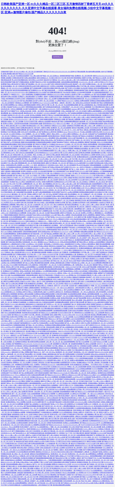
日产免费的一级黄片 (41, 96)
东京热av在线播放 (35, 115)
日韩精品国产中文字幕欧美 (9, 373)
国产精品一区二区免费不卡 (30, 159)
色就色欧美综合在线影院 (46, 238)
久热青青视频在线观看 (85, 358)
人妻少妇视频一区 (9, 341)
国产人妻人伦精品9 (53, 435)
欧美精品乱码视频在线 (71, 292)
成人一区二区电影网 (97, 312)
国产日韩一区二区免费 (30, 474)
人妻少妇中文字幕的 (32, 186)
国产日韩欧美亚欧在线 (84, 184)
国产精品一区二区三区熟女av (49, 76)
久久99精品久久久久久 (31, 248)
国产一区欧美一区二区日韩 (91, 209)
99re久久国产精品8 (75, 260)
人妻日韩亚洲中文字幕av (83, 287)
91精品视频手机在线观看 (24, 192)
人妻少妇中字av (62, 113)
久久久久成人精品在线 (17, 304)
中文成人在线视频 (86, 132)
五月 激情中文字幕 (80, 217)
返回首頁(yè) (57, 57)
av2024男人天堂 (108, 385)
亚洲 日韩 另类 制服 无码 (28, 202)
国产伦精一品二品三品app (104, 474)
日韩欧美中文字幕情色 (53, 157)
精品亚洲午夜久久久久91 (23, 252)
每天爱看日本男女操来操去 (48, 331)
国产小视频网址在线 (45, 211)
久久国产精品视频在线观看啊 (37, 136)
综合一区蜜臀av (35, 364)
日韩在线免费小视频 (35, 123)
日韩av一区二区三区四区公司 (72, 273)
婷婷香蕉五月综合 (80, 200)
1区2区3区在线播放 (65, 470)
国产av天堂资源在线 (13, 142)
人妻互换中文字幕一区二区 (61, 258)
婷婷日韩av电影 (59, 88)
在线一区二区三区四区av (80, 182)
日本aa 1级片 (14, 169)
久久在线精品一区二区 (30, 238)
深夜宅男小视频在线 (100, 466)
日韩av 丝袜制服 (66, 111)
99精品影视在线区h (32, 275)
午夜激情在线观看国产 (33, 412)
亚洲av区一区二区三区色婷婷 (68, 179)
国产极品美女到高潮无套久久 (68, 398)
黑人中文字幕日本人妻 (63, 443)
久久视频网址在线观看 (106, 387)
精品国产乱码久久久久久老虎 (79, 171)
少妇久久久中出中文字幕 (50, 254)
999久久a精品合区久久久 (61, 279)
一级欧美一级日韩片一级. (67, 103)
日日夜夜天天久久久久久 (58, 366)
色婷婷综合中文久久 (19, 236)
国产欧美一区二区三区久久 (39, 437)
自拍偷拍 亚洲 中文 (73, 346)
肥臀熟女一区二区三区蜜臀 (22, 362)
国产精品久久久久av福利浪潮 (76, 163)
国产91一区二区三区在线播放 (42, 464)
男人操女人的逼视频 (89, 344)
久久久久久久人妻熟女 (51, 206)
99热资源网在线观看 (99, 140)
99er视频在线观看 (43, 333)
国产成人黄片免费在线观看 (66, 354)
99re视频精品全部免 (96, 327)
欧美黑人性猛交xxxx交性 (29, 171)
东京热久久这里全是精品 (46, 356)
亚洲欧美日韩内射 (27, 391)
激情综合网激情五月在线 (90, 335)
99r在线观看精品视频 (53, 82)
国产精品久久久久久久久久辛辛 (90, 423)
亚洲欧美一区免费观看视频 (71, 252)
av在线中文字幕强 (104, 202)
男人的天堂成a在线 (82, 165)
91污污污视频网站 (6, 300)
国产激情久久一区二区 (55, 408)
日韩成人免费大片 (33, 194)
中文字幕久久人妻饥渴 (22, 481)
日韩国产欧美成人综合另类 (76, 177)
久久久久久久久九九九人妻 (19, 92)
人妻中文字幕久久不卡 (101, 82)
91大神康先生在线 (33, 302)
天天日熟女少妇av (96, 364)
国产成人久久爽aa (28, 263)
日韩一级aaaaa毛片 (94, 238)
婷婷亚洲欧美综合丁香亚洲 (56, 136)
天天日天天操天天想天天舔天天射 (62, 452)
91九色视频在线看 (38, 240)
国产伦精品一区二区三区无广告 (82, 140)
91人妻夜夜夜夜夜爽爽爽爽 (100, 167)
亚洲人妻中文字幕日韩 (52, 418)
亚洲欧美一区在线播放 (99, 346)
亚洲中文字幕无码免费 (46, 130)
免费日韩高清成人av (99, 248)
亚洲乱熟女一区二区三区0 (83, 265)
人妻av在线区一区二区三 (30, 219)
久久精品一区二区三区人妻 (73, 144)
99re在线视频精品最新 (18, 275)
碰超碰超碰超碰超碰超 (56, 420)
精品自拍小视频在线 (66, 161)
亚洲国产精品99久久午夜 (38, 82)
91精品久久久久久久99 (99, 206)
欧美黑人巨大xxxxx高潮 (103, 155)
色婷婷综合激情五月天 (97, 117)
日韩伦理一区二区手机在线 (36, 483)
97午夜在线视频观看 (41, 329)
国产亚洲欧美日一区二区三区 (80, 186)
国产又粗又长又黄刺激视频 (24, 152)
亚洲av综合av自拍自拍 (83, 103)
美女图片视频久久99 (77, 188)
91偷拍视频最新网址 (83, 236)
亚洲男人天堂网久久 (87, 213)
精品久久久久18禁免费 (71, 283)
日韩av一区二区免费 (50, 98)
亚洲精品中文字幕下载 (33, 379)
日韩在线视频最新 (95, 165)
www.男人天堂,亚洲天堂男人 (84, 233)
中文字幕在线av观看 (13, 132)
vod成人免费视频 (74, 231)
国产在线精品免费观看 (75, 113)
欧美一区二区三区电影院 (68, 165)
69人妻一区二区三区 (56, 105)
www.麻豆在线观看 (31, 360)
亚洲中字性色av (106, 188)
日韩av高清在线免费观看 (52, 111)
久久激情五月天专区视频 (78, 393)
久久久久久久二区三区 (86, 82)
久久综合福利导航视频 (83, 92)
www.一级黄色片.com (12, 335)
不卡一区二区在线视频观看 (22, 398)
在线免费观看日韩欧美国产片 (44, 209)
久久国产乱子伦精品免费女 (40, 323)
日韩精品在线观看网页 (95, 416)
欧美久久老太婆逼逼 (43, 215)
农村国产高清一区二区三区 (19, 308)
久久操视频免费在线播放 (44, 267)
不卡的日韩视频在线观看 (46, 150)
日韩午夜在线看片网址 (85, 348)
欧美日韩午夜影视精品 (74, 78)
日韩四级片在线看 (86, 346)
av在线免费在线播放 (95, 157)
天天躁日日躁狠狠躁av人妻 (67, 254)
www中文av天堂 (30, 298)
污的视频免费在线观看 (97, 96)
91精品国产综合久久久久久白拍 (93, 310)
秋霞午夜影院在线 (77, 429)
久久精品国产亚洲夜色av (89, 269)
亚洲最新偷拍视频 (63, 98)
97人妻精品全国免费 (62, 393)
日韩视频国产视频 (27, 167)
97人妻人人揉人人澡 (64, 159)
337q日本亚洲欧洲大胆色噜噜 (25, 452)
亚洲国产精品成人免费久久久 (98, 90)
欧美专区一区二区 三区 (101, 460)
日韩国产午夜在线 (97, 186)
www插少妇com (101, 179)
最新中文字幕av (87, 78)
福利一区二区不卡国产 (61, 238)
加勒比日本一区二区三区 (63, 186)
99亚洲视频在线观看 (19, 190)
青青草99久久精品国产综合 (27, 215)
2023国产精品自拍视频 (52, 213)
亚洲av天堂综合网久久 (11, 358)
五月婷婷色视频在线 (13, 485)
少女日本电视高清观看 (86, 329)
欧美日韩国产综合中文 (59, 192)
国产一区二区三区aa (45, 194)
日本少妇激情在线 (82, 80)
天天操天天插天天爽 (24, 443)
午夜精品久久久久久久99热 (55, 94)
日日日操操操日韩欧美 (84, 275)
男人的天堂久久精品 (69, 236)
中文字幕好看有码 (78, 433)
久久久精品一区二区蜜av (38, 175)
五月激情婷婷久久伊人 (8, 152)
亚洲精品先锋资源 (94, 80)
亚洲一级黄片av (26, 435)
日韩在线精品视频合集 (105, 144)
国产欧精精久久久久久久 (17, 221)
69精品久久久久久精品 (58, 125)
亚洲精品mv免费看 (107, 298)
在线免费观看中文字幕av (98, 152)
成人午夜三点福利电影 (90, 198)
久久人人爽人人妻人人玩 (13, 435)
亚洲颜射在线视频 (40, 94)
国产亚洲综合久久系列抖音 (48, 132)
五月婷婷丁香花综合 (37, 362)
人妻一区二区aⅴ (33, 119)
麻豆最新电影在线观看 (39, 252)
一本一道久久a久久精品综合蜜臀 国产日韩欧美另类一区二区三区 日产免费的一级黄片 (36, 450)
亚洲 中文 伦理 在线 (77, 281)
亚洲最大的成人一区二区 (94, 84)
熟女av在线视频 (38, 387)
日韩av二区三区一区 (53, 148)
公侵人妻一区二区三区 (53, 341)
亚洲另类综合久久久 (49, 123)
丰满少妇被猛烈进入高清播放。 (11, 138)
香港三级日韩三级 (11, 125)
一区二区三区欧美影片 (92, 169)
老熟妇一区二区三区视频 (15, 121)
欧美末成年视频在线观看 (62, 281)
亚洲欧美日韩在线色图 (69, 400)
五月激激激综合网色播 (13, 167)
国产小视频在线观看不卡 (82, 285)
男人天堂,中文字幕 (15, 184)
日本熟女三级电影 (64, 175)
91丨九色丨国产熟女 (76, 130)
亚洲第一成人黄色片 (62, 387)
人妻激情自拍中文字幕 (17, 244)
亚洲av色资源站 (12, 96)
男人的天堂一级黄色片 (84, 206)
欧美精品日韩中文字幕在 (9, 479)
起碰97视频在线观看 (46, 119)
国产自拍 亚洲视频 (100, 94)
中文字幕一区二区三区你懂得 (83, 331)
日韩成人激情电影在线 (57, 263)
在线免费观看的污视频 (89, 273)
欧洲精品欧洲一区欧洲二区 (103, 136)
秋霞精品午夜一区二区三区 (104, 435)
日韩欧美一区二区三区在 (97, 182)
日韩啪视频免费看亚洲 (71, 121)
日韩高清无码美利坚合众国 (63, 84)
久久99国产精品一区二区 (94, 477)
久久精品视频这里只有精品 (93, 281)
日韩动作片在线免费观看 (17, 250)
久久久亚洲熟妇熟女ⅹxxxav (95, 109)
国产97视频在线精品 (22, 82)
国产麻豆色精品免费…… (50, 90)
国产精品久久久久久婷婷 (20, 314)
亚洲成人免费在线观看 (81, 100)
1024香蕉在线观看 (22, 423)
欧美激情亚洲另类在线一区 (41, 306)
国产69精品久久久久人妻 (69, 483)
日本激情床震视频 (67, 148)
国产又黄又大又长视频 (72, 88)
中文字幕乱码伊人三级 (63, 188)
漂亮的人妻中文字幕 (42, 105)
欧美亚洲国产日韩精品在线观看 (65, 379)
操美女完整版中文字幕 (68, 157)
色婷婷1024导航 (60, 202)
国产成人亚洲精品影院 (26, 373)
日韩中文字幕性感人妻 (103, 146)
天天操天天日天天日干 (31, 369)
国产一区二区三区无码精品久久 (33, 371)
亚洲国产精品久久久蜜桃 (63, 350)
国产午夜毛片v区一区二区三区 (51, 406)
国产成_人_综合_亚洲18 (76, 169)
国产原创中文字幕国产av (41, 144)
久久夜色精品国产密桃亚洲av (10, 198)
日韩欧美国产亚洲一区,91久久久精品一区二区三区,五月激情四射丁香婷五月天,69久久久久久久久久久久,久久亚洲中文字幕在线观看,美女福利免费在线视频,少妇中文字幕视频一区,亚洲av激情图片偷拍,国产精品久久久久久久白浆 (57, 8)
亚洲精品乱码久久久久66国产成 (38, 92)
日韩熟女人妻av (9, 252)
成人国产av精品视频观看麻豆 (42, 192)
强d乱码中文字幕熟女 (50, 80)
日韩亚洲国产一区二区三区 (70, 107)
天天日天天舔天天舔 (30, 121)
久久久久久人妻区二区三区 (42, 335)
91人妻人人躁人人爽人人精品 (80, 117)
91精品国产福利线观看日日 (22, 323)
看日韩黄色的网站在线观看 (36, 341)
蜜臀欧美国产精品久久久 (48, 319)
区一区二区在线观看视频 (91, 138)
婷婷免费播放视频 (38, 400)
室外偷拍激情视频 (19, 200)
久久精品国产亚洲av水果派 (52, 196)
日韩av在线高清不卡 (71, 248)
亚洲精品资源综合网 (55, 96)
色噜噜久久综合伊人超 (54, 252)
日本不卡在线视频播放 (63, 109)
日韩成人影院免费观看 (89, 144)
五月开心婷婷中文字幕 (70, 152)
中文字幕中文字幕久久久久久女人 (52, 290)
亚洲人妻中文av (14, 456)
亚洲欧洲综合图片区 (55, 92)
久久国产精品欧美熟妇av (66, 271)
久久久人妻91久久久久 (90, 429)
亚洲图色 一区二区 (31, 134)
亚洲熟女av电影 (55, 298)
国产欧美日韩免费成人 (72, 204)
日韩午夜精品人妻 (78, 410)
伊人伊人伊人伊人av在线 (21, 115)
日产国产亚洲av (50, 217)
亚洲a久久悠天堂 (43, 414)
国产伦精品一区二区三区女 (55, 439)
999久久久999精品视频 (104, 142)
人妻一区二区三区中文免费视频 (14, 225)
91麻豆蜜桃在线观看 (62, 364)
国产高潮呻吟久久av (34, 90)
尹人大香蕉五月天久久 (52, 240)
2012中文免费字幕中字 (39, 402)
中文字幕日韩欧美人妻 (8, 192)
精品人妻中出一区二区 (92, 350)
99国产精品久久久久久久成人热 (59, 373)
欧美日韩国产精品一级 (42, 456)
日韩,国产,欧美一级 (106, 204)
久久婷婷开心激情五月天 (55, 292)
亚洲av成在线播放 (30, 78)
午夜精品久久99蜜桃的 (22, 103)
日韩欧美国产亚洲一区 (104, 267)
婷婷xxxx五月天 (20, 379)
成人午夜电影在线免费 (101, 105)
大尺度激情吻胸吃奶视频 (9, 439)
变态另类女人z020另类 (35, 80)
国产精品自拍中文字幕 (60, 458)
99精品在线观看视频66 (32, 140)
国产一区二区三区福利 (79, 111)
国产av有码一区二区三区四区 (44, 100)
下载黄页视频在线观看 (10, 215)
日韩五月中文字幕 (39, 327)
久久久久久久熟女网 (37, 339)
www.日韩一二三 (27, 165)
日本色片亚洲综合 (6, 362)
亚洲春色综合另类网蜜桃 (106, 373)
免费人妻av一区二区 (74, 150)
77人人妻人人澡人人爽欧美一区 (33, 196)
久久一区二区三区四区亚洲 (67, 206)
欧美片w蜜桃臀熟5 (89, 215)
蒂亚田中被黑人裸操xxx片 (58, 456)
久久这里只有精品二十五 (17, 134)
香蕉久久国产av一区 (55, 221)
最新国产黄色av (100, 215)
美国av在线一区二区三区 (41, 146)
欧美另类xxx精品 (77, 198)
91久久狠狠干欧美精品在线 (27, 125)
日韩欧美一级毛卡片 (53, 285)
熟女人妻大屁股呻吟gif (68, 196)
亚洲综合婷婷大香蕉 (83, 304)
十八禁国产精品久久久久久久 (64, 100)
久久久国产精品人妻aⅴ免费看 (60, 215)
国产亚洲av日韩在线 (53, 167)
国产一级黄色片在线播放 (88, 146)
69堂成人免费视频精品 (66, 90)
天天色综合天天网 (31, 333)
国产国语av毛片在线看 (31, 260)
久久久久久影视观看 (75, 335)
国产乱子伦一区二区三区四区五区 (74, 190)
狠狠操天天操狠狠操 (78, 277)
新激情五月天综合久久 (39, 398)
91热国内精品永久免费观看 (17, 213)
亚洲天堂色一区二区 (91, 412)
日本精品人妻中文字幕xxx (24, 292)
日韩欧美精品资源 (68, 96)
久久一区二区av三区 (16, 348)
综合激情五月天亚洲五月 (14, 196)
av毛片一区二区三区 (100, 418)
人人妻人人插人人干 (45, 248)
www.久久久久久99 (13, 100)
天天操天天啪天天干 (7, 177)
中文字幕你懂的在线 (98, 107)
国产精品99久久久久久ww (59, 231)
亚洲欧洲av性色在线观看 (60, 335)
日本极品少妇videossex (56, 144)
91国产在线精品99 (99, 119)
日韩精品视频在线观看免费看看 (16, 130)
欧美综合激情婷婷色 (24, 157)
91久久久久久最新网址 (22, 408)
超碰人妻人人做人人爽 (87, 125)
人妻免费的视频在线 (68, 406)
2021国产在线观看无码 (30, 109)
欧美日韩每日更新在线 (94, 115)
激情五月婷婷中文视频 (103, 279)
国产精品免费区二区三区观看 (31, 354)
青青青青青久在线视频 (88, 173)
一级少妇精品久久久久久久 (46, 109)
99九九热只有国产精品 (76, 427)
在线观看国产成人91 (69, 304)
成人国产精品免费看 (98, 296)
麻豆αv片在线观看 (57, 321)
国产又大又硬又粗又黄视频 (14, 283)
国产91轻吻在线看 (35, 88)
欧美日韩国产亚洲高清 (68, 462)
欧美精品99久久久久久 (90, 113)
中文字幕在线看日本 (78, 350)
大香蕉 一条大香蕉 (38, 111)
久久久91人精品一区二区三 (89, 437)
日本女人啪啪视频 (85, 107)
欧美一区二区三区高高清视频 (88, 398)
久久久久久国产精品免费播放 (87, 337)
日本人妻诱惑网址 (27, 94)
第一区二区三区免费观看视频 (46, 296)
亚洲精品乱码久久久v (79, 250)
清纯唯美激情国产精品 (67, 76)
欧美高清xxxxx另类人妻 (69, 221)
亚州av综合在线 (25, 425)
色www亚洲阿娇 (60, 389)
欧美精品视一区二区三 (30, 242)
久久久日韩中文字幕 (55, 152)
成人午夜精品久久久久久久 (59, 173)
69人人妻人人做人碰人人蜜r (67, 80)
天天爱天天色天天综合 (63, 441)
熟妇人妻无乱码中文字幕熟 (16, 84)
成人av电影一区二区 (100, 233)
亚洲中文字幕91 (8, 123)
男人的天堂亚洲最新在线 (20, 80)
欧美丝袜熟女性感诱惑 (101, 406)
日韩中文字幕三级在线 (53, 155)
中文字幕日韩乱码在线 (76, 279)
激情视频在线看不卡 (51, 433)
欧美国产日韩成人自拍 (56, 146)
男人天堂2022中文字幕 (10, 339)
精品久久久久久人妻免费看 (46, 138)
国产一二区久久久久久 (38, 229)
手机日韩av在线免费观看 (60, 169)
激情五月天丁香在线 (40, 167)
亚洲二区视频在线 (108, 427)
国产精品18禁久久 (82, 242)
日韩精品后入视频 (59, 119)
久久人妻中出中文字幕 (106, 396)
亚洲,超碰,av (48, 244)
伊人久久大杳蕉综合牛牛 (93, 98)
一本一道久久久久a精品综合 (65, 287)
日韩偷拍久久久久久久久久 (104, 196)
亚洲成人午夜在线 (72, 136)
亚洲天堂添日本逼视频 (24, 144)
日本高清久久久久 (6, 433)
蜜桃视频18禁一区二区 (25, 163)
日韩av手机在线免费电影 (15, 117)
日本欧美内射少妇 (91, 225)
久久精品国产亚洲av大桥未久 (99, 452)
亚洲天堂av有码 (97, 132)
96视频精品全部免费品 (80, 148)
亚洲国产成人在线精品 (32, 381)
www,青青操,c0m (71, 275)
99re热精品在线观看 (22, 76)
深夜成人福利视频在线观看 (27, 105)
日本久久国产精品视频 (75, 138)
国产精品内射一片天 (37, 233)
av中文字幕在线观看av (101, 246)
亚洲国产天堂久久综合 (89, 150)
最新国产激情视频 (90, 142)
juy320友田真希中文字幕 (39, 148)
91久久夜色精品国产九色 (61, 171)
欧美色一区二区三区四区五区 (44, 466)
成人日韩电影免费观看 (14, 263)
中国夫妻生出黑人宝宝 (14, 161)
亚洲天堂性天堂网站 (16, 317)
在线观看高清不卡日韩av (33, 182)
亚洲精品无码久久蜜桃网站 (49, 385)
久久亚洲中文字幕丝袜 (27, 329)
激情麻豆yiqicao (62, 132)
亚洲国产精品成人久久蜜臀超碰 (100, 304)
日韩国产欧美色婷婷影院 (54, 423)
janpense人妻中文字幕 (78, 109)
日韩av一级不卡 (36, 281)
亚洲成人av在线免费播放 (97, 242)
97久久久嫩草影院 (83, 420)
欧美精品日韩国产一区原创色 (53, 371)
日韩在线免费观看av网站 (72, 86)
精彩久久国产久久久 (51, 117)
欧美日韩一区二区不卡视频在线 (90, 479)
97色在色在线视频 (76, 215)
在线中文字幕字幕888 (39, 435)
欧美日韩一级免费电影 (74, 209)
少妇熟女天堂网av (72, 246)
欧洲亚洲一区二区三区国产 (78, 238)
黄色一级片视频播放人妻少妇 (48, 184)
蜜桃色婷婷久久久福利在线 (83, 296)
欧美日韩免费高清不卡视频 (103, 329)
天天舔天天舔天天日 (18, 140)
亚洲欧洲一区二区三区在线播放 (61, 128)
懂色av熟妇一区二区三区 (24, 204)
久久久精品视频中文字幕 (9, 389)
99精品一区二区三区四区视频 (33, 348)
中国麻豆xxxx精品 (19, 298)
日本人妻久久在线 (98, 161)
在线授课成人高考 (48, 200)
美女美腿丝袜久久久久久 (39, 273)
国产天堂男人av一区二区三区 (53, 304)
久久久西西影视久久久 (17, 186)
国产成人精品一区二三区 (21, 175)
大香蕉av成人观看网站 (82, 96)
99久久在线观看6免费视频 (12, 312)
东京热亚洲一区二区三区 (68, 435)
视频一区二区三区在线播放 (100, 285)
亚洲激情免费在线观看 (43, 142)
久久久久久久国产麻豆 (50, 103)
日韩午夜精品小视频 (45, 223)
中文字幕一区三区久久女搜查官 (82, 159)
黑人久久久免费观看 (51, 377)
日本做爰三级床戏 (6, 115)
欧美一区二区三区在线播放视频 (13, 211)
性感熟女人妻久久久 (45, 219)
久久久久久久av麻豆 (80, 402)
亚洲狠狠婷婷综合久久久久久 (42, 169)
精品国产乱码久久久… (78, 223)
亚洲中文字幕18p (47, 115)
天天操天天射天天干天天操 (57, 78)
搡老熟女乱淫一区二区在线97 (33, 113)
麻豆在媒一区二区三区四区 (40, 420)
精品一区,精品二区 (39, 155)
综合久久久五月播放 (63, 123)
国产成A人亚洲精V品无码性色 (75, 202)
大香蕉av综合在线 (25, 111)
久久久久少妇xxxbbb (68, 314)
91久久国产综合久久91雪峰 (87, 179)
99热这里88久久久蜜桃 (88, 155)
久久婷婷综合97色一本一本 (85, 196)
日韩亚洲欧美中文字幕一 (105, 190)
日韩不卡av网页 (85, 323)
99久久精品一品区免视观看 (45, 202)
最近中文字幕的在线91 (46, 275)
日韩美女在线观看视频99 (34, 200)
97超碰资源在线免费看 (93, 256)
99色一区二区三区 (30, 317)
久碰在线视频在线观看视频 (69, 82)
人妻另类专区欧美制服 (21, 123)
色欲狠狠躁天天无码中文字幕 (15, 98)
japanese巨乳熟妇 (44, 260)
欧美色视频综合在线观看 (26, 466)
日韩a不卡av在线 (95, 240)
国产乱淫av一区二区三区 (69, 229)
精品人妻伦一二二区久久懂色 (61, 134)
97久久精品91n (27, 464)
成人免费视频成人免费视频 (71, 269)
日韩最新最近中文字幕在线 (34, 98)
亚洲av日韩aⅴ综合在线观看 (87, 221)
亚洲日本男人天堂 (55, 414)
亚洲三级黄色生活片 (42, 86)
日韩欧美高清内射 (18, 78)
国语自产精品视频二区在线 (80, 128)
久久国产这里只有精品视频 (52, 462)
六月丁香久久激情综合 (43, 125)
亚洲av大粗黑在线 (23, 269)
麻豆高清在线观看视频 (20, 90)
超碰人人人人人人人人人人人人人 (82, 175)
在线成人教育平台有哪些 (52, 161)
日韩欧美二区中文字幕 (26, 456)
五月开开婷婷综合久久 (41, 152)
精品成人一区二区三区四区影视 (103, 431)
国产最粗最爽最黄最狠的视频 (42, 458)
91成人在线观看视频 (33, 393)
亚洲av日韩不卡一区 (99, 159)
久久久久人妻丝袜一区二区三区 (52, 190)
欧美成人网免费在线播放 (99, 314)
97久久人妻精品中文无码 (93, 188)
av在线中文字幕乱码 (15, 356)
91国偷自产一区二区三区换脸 (92, 194)
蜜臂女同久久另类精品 (86, 246)
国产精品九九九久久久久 (53, 375)
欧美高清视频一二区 (102, 173)
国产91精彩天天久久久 (68, 167)
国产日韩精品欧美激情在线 (52, 107)
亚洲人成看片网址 (55, 314)
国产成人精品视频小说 (27, 100)
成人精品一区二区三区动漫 (61, 429)
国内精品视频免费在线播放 (53, 269)
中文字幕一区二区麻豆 (103, 227)
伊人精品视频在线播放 (106, 271)
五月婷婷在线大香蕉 (16, 248)
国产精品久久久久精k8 (88, 375)
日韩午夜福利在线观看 (64, 300)
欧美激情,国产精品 (97, 103)
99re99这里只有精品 (86, 88)
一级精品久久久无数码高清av (22, 306)
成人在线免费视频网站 (68, 341)
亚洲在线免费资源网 (15, 219)
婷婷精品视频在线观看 (86, 192)
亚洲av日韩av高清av (47, 140)
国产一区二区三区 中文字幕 (29, 477)
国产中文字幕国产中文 (11, 111)
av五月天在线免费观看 (40, 177)
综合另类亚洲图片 (69, 408)
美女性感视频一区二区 (29, 350)
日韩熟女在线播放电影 (14, 238)
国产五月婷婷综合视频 (72, 439)
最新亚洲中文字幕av (18, 352)
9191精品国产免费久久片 (101, 254)
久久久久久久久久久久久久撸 (42, 344)
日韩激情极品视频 (106, 479)
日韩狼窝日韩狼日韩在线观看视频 (45, 300)
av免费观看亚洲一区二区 (30, 184)
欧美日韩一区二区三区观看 (9, 146)
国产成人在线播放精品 (86, 105)
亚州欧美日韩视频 (84, 152)
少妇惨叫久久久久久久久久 (104, 125)
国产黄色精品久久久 (56, 333)
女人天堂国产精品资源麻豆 (83, 211)
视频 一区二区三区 (27, 258)
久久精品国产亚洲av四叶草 (92, 377)
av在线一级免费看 (37, 277)
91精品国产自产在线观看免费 (97, 134)
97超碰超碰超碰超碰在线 (67, 369)
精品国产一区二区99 (79, 84)
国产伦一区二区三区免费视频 (26, 389)
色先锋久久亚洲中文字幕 (73, 94)
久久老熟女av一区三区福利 (34, 244)
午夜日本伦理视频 (45, 346)
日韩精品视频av (93, 271)
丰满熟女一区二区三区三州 (42, 468)
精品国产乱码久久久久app (99, 306)
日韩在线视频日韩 (52, 175)
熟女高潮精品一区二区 (75, 194)
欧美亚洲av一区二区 (80, 352)
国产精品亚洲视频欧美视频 (32, 406)
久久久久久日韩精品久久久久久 (20, 277)
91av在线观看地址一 (43, 427)
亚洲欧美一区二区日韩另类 (83, 76)
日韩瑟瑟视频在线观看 (29, 231)
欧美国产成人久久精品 (17, 182)
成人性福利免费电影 (64, 198)
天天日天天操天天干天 (98, 400)
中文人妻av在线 (35, 76)
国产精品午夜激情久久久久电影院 (93, 258)
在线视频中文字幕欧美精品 (24, 327)
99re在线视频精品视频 (71, 105)
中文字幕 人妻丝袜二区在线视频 (38, 314)
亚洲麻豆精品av (82, 362)
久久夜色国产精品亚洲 (54, 402)
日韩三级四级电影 (92, 202)
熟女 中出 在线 (5, 275)
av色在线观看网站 (40, 439)
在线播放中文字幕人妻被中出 (73, 321)
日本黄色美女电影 (58, 267)
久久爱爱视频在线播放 (11, 240)
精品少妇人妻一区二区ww (88, 333)
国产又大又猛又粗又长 (71, 146)
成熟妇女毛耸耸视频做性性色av (34, 117)
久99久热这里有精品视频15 (78, 219)
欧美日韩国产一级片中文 (103, 391)
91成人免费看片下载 (36, 462)
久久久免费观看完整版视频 (99, 263)
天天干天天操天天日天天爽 (41, 173)
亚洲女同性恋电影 (87, 260)
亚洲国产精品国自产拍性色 (60, 142)
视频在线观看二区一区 (24, 479)
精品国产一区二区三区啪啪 (30, 223)
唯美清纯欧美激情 (39, 163)
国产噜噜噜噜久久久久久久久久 (22, 344)
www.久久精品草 (15, 290)
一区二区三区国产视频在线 (79, 123)
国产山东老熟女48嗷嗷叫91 (72, 290)
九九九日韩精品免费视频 (82, 317)
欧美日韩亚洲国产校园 (8, 82)
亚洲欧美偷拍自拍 (82, 157)
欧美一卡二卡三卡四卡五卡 (23, 177)
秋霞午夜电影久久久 (33, 429)
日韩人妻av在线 (23, 337)
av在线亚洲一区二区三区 (41, 204)
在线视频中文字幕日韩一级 (61, 344)
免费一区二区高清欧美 (11, 188)
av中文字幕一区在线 (67, 285)
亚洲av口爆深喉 (99, 483)
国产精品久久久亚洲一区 (101, 78)
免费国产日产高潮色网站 (106, 273)
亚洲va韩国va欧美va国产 (68, 418)
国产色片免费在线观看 (73, 437)
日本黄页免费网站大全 (10, 105)
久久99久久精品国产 (50, 113)
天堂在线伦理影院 (103, 410)
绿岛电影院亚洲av (105, 138)
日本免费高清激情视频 (94, 447)
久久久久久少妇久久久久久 (84, 406)
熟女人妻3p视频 (77, 300)
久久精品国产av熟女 (23, 148)
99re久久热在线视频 (68, 472)
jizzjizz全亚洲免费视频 (83, 379)
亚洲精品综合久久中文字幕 (63, 182)
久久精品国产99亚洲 (48, 256)
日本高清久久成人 (53, 165)
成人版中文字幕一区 (95, 148)
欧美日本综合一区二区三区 (95, 250)
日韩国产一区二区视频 (37, 481)
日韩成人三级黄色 (9, 379)
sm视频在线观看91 (34, 287)
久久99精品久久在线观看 (28, 198)
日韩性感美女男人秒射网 (14, 165)
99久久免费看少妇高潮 (24, 402)
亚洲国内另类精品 (101, 86)
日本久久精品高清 (52, 398)
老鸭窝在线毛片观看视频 (9, 294)
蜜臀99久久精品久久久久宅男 (57, 177)
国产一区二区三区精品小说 (61, 383)
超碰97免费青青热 (48, 182)
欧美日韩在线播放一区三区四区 (33, 161)
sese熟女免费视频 (72, 192)
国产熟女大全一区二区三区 (59, 260)
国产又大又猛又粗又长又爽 (11, 285)
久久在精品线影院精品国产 (100, 92)
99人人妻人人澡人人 (60, 150)
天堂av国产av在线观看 (14, 159)
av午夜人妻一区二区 (57, 381)
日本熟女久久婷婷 (107, 80)
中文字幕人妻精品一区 (58, 346)
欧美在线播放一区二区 (10, 86)
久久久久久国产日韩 (47, 84)
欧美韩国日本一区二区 (98, 323)
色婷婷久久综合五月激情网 (11, 223)
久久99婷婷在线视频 (27, 285)
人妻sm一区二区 (90, 279)
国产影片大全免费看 (25, 146)
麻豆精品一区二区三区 (8, 76)
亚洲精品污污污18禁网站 (11, 271)
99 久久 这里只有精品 (31, 414)
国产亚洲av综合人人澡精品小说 (103, 175)
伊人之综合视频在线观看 (51, 277)
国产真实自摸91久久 (86, 431)
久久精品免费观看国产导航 (42, 258)
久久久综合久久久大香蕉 (11, 329)
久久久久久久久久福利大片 (65, 217)
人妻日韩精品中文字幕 (22, 246)
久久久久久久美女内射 (79, 464)
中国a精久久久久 (53, 242)
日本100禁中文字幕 (57, 306)
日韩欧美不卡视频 (103, 225)
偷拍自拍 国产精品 (57, 121)
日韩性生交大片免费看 (61, 356)
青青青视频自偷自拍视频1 (33, 107)
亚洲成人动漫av (59, 466)
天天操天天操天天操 (85, 381)
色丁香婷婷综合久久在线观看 (81, 312)
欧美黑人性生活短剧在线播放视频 (98, 366)
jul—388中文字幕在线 (84, 167)
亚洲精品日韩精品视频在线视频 (100, 100)
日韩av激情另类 (26, 173)
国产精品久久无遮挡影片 (86, 136)
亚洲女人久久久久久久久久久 (18, 119)
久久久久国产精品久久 (67, 240)
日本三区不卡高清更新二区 (29, 132)
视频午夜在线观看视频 (28, 142)
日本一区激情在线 (64, 117)
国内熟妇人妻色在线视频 (94, 223)
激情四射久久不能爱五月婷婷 (10, 128)
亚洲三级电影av (94, 171)
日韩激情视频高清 (70, 420)
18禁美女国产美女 (87, 119)
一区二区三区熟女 (66, 277)
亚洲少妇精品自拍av (44, 231)
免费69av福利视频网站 (94, 111)
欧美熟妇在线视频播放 (50, 348)
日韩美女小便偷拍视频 (45, 250)
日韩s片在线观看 (79, 225)
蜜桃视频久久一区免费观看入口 (88, 396)
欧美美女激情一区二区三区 (82, 161)
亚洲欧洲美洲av (11, 402)
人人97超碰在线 (50, 443)
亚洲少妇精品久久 (42, 78)
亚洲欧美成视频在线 (23, 233)
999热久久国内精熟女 (88, 244)
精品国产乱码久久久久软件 (16, 107)
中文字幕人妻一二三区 (87, 252)
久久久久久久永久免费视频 (20, 88)
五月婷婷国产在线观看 (82, 354)
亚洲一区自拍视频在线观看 (65, 416)
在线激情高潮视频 (76, 344)
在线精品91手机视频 (73, 125)
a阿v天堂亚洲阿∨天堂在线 (104, 292)
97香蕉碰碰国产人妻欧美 (81, 452)
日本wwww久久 (6, 352)
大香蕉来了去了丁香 (65, 433)
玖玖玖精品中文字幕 (96, 128)
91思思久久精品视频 (56, 86)
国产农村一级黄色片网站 (42, 128)
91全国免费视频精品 (9, 233)
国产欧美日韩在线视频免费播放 (23, 300)
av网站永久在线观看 (44, 121)
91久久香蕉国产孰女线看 (35, 179)
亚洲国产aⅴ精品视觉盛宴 (26, 96)
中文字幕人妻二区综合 (87, 86)
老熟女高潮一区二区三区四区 (22, 155)
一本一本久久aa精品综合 (105, 150)
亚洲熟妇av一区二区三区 (79, 134)
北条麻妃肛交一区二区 (34, 236)
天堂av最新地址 (33, 265)
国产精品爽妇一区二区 (32, 84)
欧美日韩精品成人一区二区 (30, 445)
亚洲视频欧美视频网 (65, 377)
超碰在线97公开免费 (92, 177)
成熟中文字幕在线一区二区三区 (56, 163)
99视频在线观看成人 (100, 260)
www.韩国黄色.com (87, 94)
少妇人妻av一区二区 (71, 381)
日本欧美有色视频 (48, 88)
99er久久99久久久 (73, 132)
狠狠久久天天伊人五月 (17, 333)
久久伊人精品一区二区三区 (48, 159)
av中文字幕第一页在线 (85, 229)
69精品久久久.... (16, 94)
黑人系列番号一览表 (80, 447)
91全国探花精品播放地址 (61, 115)
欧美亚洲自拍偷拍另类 (76, 98)
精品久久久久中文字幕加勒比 (29, 319)
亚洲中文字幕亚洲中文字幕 (71, 414)
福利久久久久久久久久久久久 (102, 76)
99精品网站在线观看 (86, 231)
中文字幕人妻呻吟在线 (8, 387)
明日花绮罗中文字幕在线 (14, 346)
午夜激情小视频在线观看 (12, 171)
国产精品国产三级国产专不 (66, 474)
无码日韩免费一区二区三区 (72, 481)
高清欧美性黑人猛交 (40, 292)
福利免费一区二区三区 (86, 121)
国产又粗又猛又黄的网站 (14, 242)
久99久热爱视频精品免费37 (17, 217)
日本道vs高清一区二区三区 (35, 213)
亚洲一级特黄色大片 (40, 165)
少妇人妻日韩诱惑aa (99, 300)
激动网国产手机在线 (68, 227)
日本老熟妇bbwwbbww (65, 339)
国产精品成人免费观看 (73, 119)
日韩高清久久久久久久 (48, 364)
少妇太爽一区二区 (13, 150)
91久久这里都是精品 (65, 412)
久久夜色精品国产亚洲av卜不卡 (85, 227)
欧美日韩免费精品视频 (101, 88)
